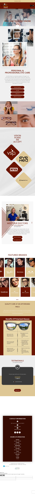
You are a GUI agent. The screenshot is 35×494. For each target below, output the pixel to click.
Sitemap (24, 468)
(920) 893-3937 (17, 430)
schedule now (17, 1)
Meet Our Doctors (17, 96)
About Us (17, 93)
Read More (17, 394)
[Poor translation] (3, 479)
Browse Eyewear (17, 87)
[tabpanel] (17, 166)
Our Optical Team (17, 239)
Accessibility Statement (13, 468)
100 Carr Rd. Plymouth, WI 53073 (17, 427)
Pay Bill (17, 90)
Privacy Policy (20, 468)
